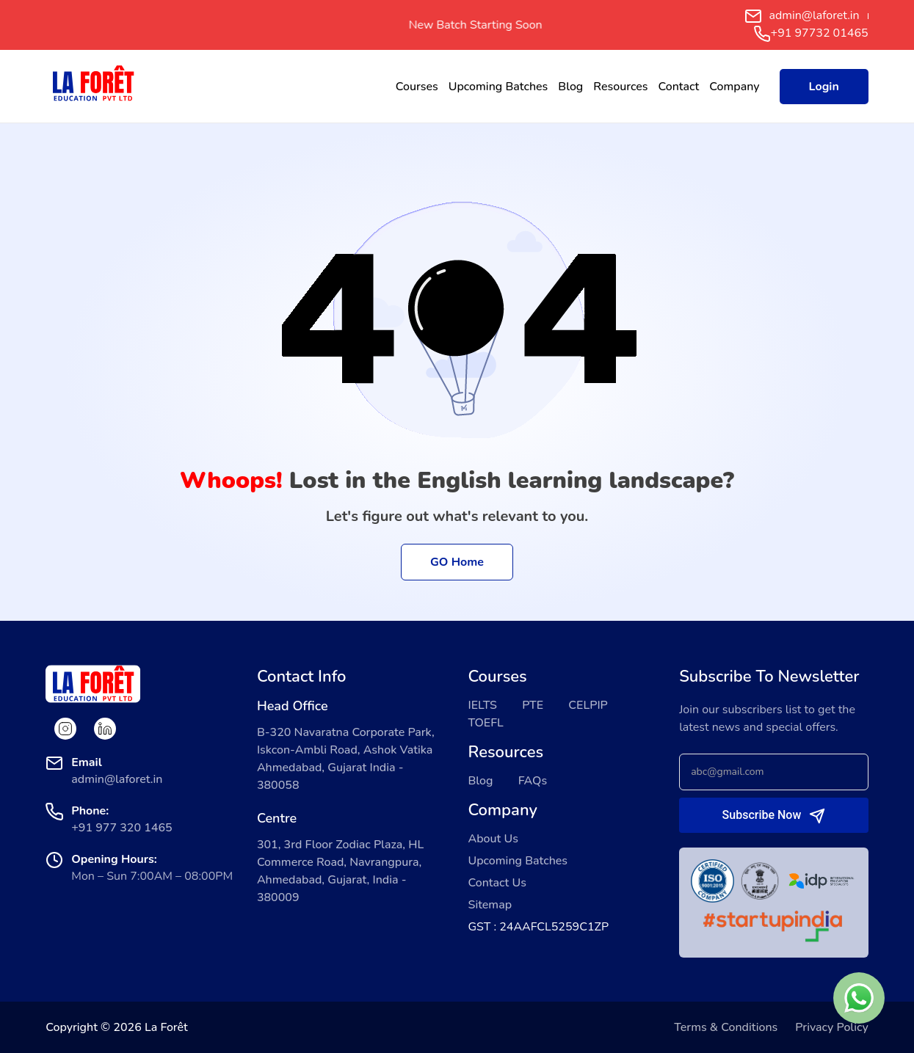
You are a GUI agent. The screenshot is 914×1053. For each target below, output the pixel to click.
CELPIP (588, 705)
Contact (678, 87)
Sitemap (490, 905)
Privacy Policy (831, 1027)
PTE (532, 705)
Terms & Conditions (725, 1027)
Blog (570, 87)
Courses (417, 87)
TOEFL (486, 723)
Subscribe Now (762, 815)
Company (734, 87)
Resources (620, 87)
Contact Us (497, 883)
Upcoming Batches (498, 87)
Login (824, 87)
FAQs (533, 781)
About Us (493, 839)
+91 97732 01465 (810, 34)
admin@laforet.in (802, 16)
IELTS (483, 705)
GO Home (457, 562)
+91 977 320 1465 (121, 828)
